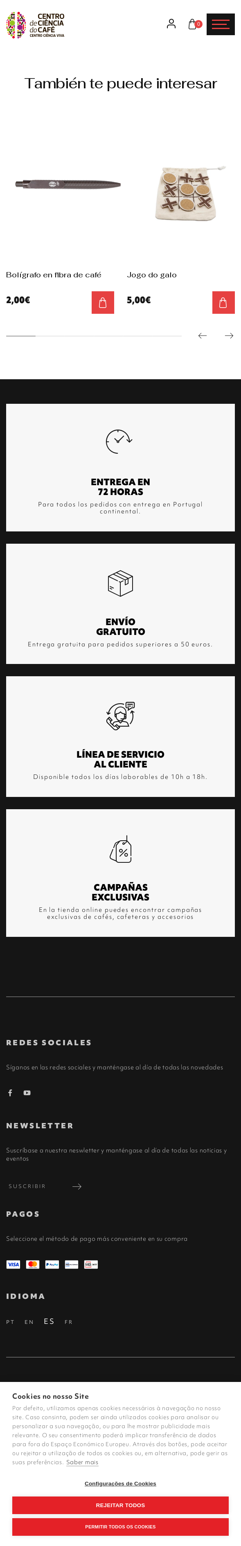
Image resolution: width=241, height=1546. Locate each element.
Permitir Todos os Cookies (120, 1526)
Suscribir (46, 1186)
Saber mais (82, 1462)
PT (10, 1322)
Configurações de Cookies (120, 1484)
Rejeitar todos (120, 1505)
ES (49, 1321)
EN (29, 1322)
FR (69, 1322)
